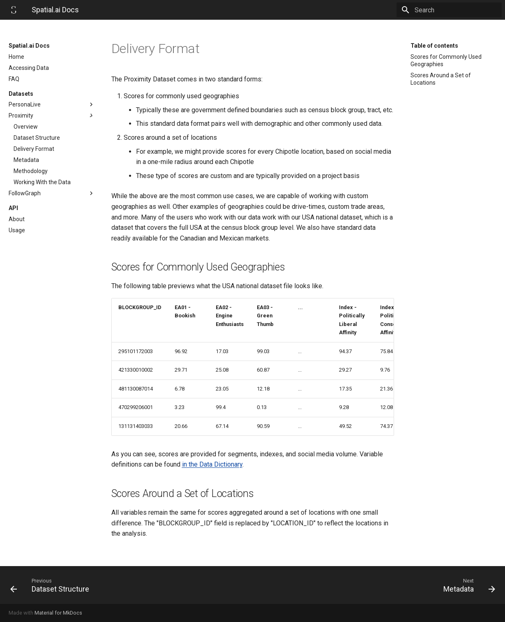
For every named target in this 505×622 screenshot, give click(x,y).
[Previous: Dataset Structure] (128, 585)
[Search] (454, 9)
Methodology (31, 171)
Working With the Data (42, 182)
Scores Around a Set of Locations (440, 79)
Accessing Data (29, 68)
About (17, 219)
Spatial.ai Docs (29, 45)
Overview (26, 126)
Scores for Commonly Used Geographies (446, 60)
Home (16, 56)
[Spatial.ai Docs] (13, 10)
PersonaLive (52, 104)
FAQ (14, 79)
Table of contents (434, 45)
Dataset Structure (37, 137)
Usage (17, 230)
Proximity (52, 115)
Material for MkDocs (58, 613)
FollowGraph (52, 193)
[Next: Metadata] (377, 585)
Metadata (26, 160)
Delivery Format (34, 149)
